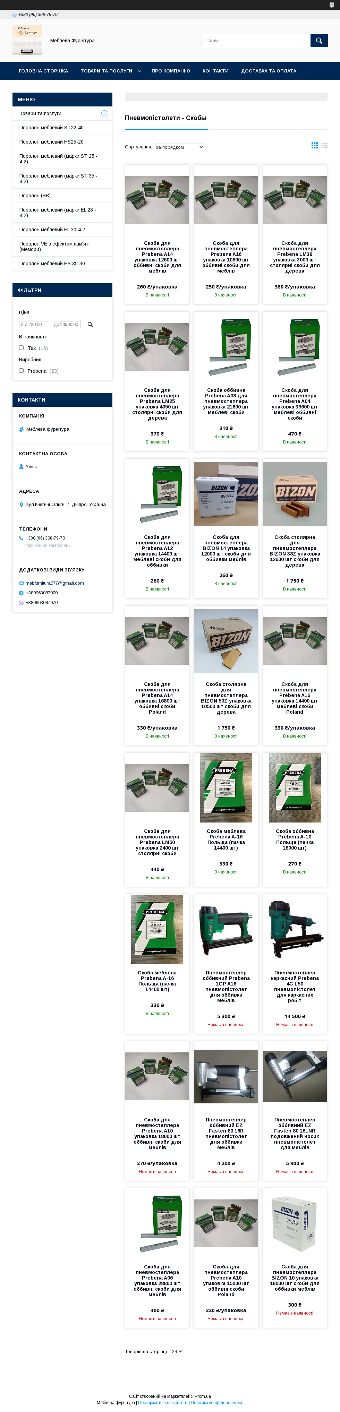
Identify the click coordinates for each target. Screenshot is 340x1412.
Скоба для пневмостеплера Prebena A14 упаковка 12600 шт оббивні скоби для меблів (157, 257)
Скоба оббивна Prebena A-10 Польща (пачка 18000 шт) (295, 839)
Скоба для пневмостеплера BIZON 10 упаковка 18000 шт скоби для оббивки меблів (295, 1278)
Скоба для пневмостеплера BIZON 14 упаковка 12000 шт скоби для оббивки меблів (226, 548)
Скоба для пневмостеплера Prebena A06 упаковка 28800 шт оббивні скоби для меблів (157, 1280)
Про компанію (171, 71)
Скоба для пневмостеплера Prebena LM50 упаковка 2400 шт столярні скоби (157, 842)
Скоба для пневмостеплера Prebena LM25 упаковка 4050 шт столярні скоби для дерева (157, 404)
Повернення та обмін (48, 89)
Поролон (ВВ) (35, 195)
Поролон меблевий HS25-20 (51, 142)
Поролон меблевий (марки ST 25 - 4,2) (58, 158)
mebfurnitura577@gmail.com (55, 583)
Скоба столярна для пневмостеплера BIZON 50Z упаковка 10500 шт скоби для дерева (226, 698)
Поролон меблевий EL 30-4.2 (52, 229)
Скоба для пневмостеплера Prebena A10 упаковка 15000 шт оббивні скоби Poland (226, 1280)
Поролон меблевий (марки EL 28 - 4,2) (57, 212)
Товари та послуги (106, 71)
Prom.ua (203, 1396)
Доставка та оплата (268, 71)
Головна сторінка (43, 71)
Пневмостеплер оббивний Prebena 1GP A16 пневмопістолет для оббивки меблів (226, 986)
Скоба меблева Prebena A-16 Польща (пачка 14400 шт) (226, 839)
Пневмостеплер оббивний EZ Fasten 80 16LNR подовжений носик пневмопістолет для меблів (295, 1133)
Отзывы (101, 89)
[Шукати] (319, 40)
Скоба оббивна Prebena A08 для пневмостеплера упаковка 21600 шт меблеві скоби (226, 401)
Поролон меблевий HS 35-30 (52, 263)
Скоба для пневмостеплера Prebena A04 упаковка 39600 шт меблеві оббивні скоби (295, 404)
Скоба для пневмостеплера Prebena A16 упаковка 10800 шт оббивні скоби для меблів (226, 257)
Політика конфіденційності (217, 1402)
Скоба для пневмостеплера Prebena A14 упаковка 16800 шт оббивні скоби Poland (157, 698)
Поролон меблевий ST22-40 (51, 127)
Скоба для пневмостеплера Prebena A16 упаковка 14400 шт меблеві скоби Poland (295, 698)
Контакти (216, 71)
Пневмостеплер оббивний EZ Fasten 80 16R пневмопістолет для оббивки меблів (226, 1133)
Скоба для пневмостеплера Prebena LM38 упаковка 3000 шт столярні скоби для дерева (295, 257)
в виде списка (324, 147)
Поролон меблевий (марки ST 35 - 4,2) (58, 178)
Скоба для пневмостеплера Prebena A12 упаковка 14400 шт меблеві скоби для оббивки (157, 551)
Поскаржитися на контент (163, 1402)
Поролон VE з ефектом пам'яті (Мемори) (54, 246)
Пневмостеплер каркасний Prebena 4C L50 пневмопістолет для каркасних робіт (295, 986)
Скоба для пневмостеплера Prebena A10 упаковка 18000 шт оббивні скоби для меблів (157, 1133)
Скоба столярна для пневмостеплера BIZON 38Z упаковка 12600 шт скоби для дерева (295, 551)
